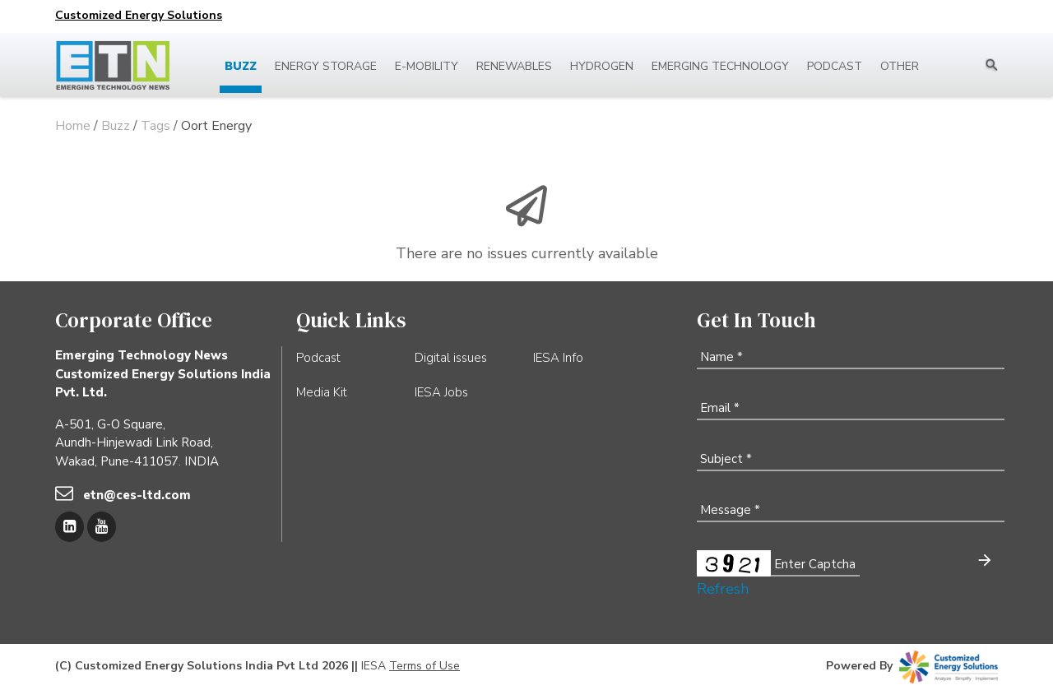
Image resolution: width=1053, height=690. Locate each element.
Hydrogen (601, 66)
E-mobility (426, 66)
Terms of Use (424, 666)
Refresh (723, 589)
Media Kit (321, 392)
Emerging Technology (720, 66)
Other (899, 66)
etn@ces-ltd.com (137, 495)
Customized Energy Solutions (138, 15)
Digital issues (451, 358)
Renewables (514, 66)
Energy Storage (326, 66)
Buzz (241, 66)
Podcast (834, 66)
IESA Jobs (441, 392)
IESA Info (558, 358)
